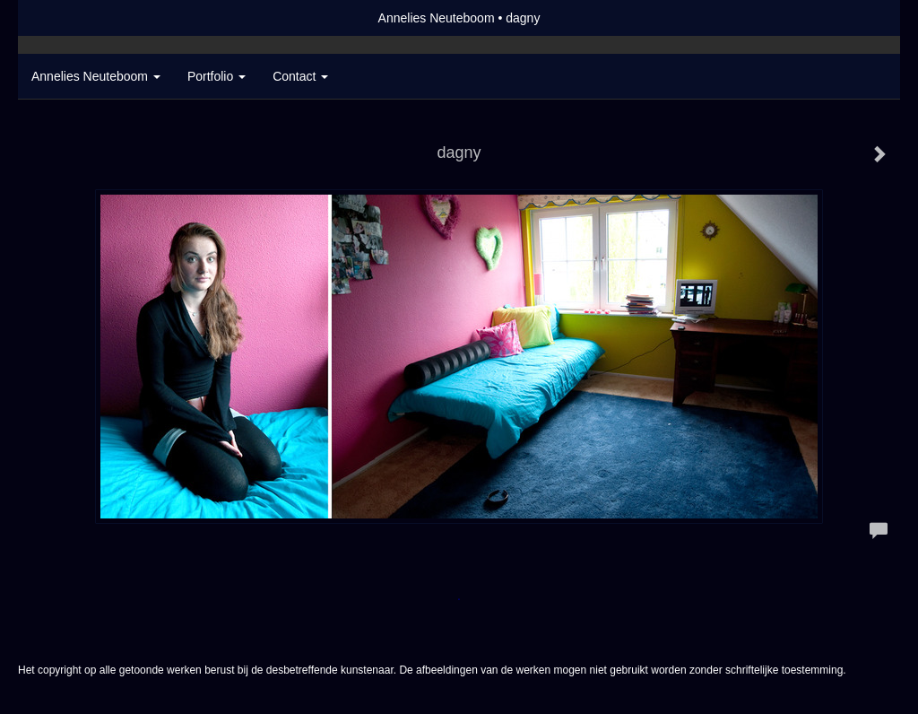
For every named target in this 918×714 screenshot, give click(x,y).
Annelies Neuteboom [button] (95, 76)
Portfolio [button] (216, 76)
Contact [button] (300, 76)
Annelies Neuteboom (436, 18)
